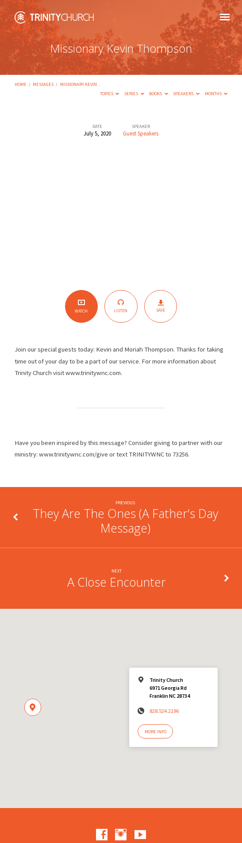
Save (161, 306)
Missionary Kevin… (80, 84)
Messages (43, 84)
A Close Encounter (116, 582)
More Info (155, 732)
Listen (121, 306)
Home (21, 84)
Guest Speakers (140, 133)
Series (134, 94)
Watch (81, 306)
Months (216, 94)
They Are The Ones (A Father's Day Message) (125, 520)
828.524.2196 (164, 711)
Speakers (186, 94)
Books (158, 94)
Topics (109, 94)
